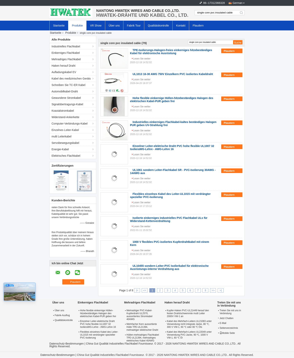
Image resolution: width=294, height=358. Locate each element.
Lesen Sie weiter (142, 58)
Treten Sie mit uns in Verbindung (230, 312)
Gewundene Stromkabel (66, 97)
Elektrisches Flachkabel (66, 155)
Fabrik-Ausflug (62, 315)
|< (137, 290)
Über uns (114, 25)
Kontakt (180, 25)
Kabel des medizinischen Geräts (71, 78)
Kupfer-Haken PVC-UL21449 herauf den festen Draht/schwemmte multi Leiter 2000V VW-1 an (188, 313)
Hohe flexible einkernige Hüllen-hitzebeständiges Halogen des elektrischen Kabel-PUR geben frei (171, 99)
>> (213, 290)
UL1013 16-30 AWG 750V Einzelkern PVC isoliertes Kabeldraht (173, 74)
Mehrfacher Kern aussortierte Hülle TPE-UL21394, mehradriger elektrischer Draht (142, 327)
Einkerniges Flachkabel (66, 52)
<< (144, 290)
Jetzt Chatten (225, 318)
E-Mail (223, 323)
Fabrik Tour (134, 25)
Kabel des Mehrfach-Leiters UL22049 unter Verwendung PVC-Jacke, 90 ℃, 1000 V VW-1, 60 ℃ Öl (189, 335)
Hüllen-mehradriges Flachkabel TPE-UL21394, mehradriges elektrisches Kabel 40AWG (143, 337)
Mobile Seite (227, 333)
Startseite (59, 25)
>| (220, 290)
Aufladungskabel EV (64, 72)
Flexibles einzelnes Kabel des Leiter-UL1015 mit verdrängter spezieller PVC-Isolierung (99, 335)
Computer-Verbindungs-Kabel (69, 123)
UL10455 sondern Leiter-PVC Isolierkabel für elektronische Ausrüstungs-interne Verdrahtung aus (169, 267)
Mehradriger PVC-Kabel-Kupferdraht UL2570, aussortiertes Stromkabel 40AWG (139, 315)
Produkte (77, 25)
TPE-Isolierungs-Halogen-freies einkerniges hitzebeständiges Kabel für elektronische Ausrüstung (171, 52)
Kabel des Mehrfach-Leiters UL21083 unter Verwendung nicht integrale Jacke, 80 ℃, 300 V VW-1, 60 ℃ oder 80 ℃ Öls (189, 324)
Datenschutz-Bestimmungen (66, 343)
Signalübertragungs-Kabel (67, 104)
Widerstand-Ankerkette (65, 117)
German (237, 2)
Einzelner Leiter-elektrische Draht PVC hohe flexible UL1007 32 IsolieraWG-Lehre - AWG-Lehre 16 (172, 147)
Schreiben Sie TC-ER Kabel (68, 85)
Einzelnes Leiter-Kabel (65, 130)
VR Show (95, 25)
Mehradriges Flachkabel (66, 59)
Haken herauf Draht (63, 65)
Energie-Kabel (60, 149)
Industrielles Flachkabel (66, 46)
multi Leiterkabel (61, 136)
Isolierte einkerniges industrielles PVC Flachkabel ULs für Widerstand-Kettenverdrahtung (169, 219)
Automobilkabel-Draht (65, 91)
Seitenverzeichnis (229, 328)
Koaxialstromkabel (63, 110)
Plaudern (198, 25)
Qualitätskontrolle (158, 25)
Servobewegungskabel (65, 142)
